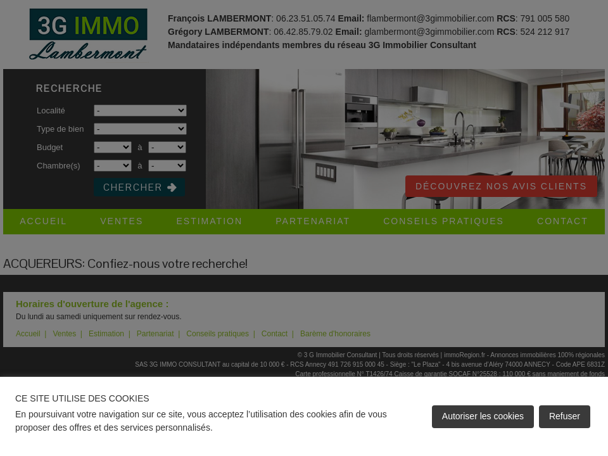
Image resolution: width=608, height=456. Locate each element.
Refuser (564, 416)
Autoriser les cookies (483, 416)
